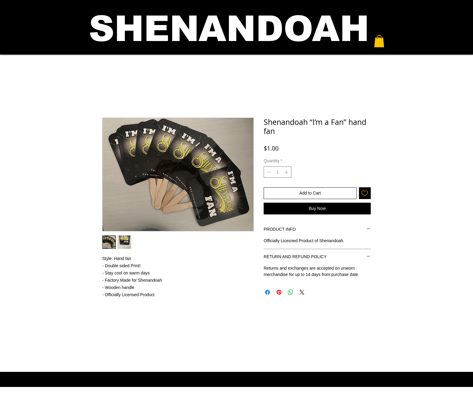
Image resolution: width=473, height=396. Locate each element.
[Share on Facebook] (267, 292)
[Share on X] (302, 292)
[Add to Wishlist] (365, 193)
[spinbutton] (277, 172)
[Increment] (286, 172)
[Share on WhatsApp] (290, 292)
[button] (379, 41)
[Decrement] (268, 172)
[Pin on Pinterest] (279, 292)
